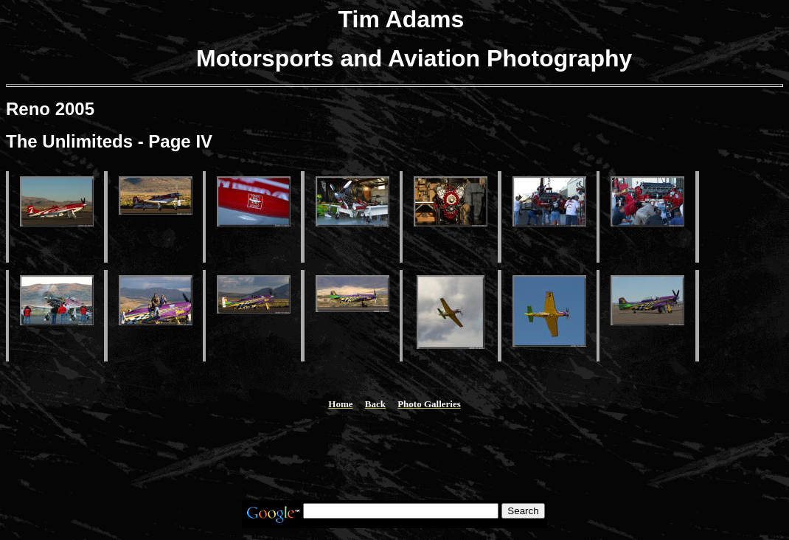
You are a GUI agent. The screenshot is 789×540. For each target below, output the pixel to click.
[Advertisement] (394, 455)
